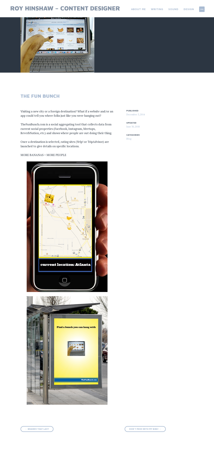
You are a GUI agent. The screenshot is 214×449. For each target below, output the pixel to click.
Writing (157, 9)
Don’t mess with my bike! (145, 429)
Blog (128, 138)
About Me (138, 9)
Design (189, 9)
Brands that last (37, 429)
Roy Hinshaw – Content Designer (65, 8)
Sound (173, 9)
